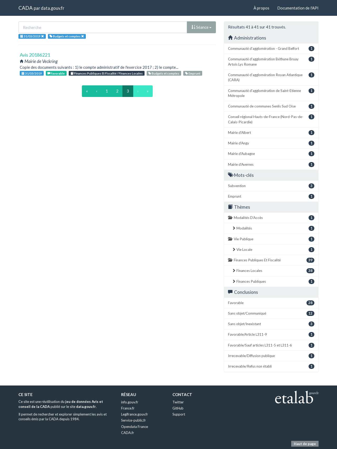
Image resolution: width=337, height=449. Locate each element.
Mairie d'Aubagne (271, 153)
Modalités (273, 228)
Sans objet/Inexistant (271, 323)
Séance (201, 27)
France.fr (128, 408)
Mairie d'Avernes (271, 164)
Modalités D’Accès (271, 217)
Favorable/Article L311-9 (271, 334)
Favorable (56, 73)
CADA (25, 8)
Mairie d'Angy (271, 143)
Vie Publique (271, 239)
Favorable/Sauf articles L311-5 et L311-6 (271, 345)
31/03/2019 (32, 73)
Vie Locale (273, 249)
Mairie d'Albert (271, 132)
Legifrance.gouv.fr (134, 414)
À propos (261, 8)
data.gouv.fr (52, 8)
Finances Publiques (273, 281)
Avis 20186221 (35, 55)
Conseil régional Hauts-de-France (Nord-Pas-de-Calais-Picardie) (271, 119)
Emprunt (192, 73)
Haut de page (305, 444)
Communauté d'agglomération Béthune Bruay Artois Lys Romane (271, 61)
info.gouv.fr (129, 402)
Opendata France (134, 426)
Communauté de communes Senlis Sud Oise (271, 106)
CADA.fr (127, 433)
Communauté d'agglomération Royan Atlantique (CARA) (271, 77)
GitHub (178, 408)
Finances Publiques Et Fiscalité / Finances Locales (107, 73)
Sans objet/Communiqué (271, 313)
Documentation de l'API (298, 8)
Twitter (178, 402)
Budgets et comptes (163, 73)
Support (178, 414)
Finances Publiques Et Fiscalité (271, 260)
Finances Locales (273, 270)
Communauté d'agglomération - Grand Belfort (271, 48)
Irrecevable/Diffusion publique (271, 355)
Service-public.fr (133, 420)
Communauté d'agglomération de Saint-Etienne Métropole (271, 93)
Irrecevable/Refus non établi (271, 366)
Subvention (271, 185)
